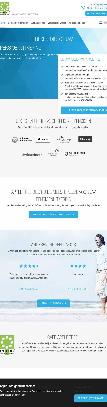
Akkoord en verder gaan (90, 398)
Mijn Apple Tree (96, 13)
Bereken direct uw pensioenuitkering (53, 214)
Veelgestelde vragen (57, 22)
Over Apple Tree (38, 22)
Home (2, 22)
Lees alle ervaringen (53, 303)
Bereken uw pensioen (18, 22)
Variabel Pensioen (77, 22)
